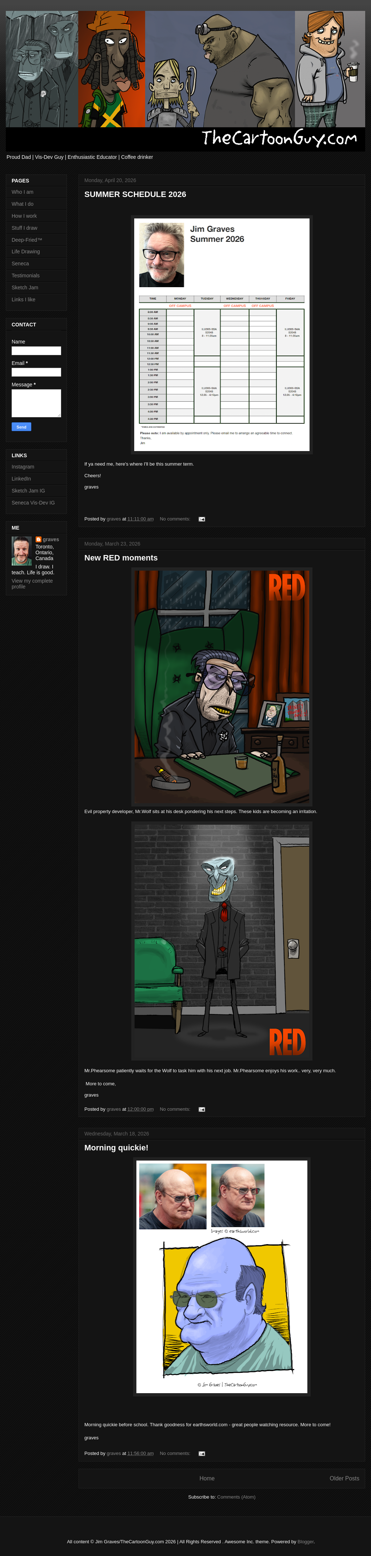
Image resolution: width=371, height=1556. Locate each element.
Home (207, 1478)
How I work (24, 216)
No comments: (175, 519)
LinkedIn (21, 479)
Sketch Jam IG (28, 491)
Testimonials (26, 275)
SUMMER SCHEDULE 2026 (135, 194)
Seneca (20, 263)
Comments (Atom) (236, 1497)
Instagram (23, 467)
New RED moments (121, 557)
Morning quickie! (116, 1147)
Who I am (22, 192)
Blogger (306, 1541)
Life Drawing (26, 251)
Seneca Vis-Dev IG (33, 503)
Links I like (23, 299)
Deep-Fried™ (27, 240)
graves (51, 539)
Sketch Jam (25, 287)
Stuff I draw (24, 228)
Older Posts (344, 1478)
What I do (22, 204)
